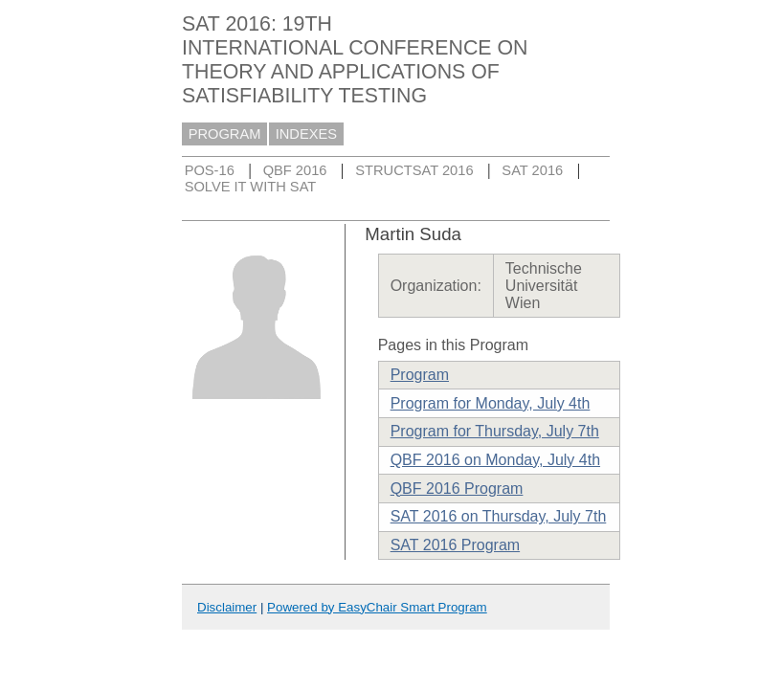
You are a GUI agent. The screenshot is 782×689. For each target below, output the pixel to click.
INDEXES (306, 134)
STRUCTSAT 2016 (414, 170)
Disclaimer (227, 607)
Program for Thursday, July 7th (495, 431)
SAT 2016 (532, 170)
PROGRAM (225, 134)
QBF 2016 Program (457, 488)
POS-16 (210, 170)
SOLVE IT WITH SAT (251, 186)
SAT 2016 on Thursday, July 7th (499, 516)
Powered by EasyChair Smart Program (377, 607)
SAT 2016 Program (455, 545)
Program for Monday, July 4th (491, 403)
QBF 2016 (295, 170)
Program (420, 375)
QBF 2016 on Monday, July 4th (495, 460)
